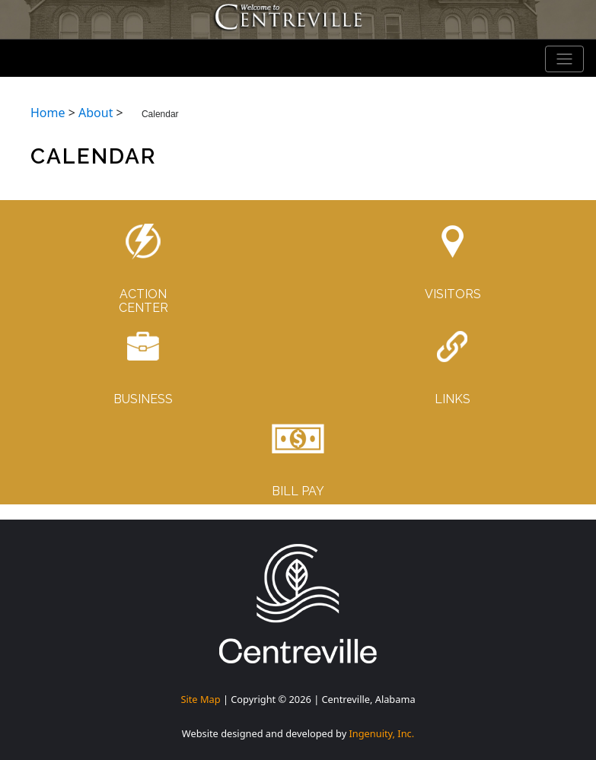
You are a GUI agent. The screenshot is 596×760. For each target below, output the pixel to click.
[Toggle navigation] (565, 59)
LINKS (452, 399)
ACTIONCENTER (143, 301)
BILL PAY (298, 491)
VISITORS (453, 294)
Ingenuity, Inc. (382, 733)
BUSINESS (143, 399)
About (95, 112)
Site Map (200, 699)
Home (47, 112)
